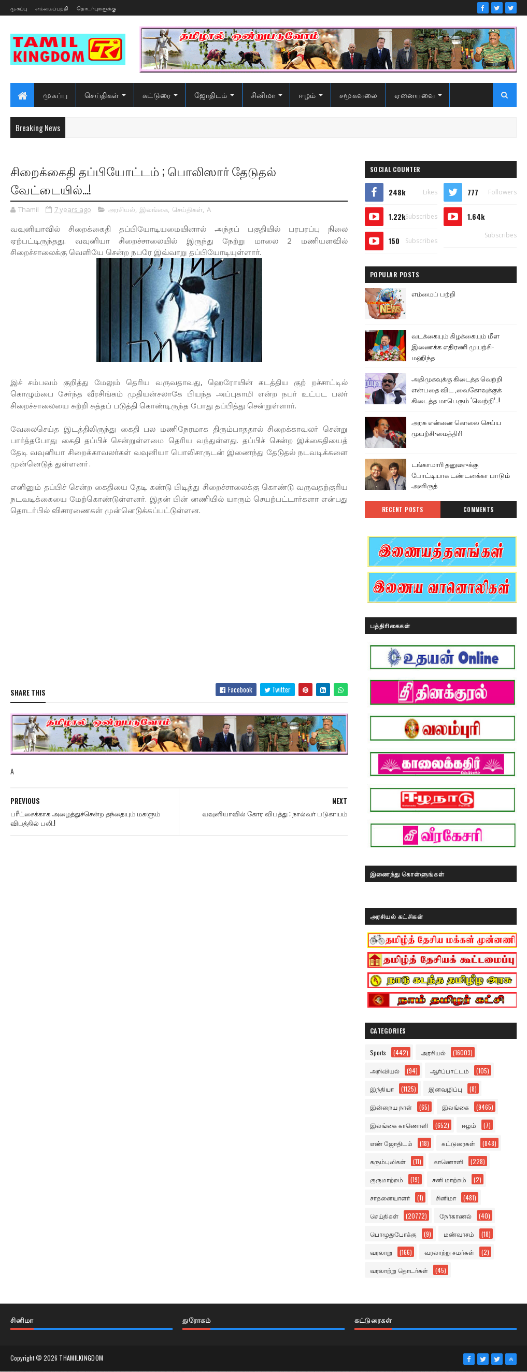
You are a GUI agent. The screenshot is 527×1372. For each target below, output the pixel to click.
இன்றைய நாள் (391, 1106)
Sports (378, 1052)
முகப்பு (18, 8)
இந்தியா (382, 1088)
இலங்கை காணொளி (399, 1125)
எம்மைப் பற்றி (433, 293)
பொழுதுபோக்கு (393, 1233)
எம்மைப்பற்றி (52, 8)
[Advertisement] (179, 600)
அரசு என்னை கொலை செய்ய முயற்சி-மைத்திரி (456, 427)
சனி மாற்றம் (449, 1179)
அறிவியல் (385, 1070)
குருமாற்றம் (386, 1179)
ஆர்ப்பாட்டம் (449, 1070)
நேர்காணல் (455, 1215)
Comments (478, 509)
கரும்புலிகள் (388, 1161)
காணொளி (448, 1161)
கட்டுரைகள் (458, 1143)
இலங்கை (153, 209)
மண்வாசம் (459, 1233)
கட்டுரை (157, 94)
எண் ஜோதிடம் (391, 1143)
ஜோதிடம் (210, 94)
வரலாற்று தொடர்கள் (399, 1270)
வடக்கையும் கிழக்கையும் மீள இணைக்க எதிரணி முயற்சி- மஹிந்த (455, 346)
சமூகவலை (358, 94)
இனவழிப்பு (445, 1088)
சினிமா (263, 94)
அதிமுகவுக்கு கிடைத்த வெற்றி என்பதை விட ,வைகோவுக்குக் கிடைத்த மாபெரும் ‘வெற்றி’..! (456, 389)
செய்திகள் (101, 94)
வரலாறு (381, 1252)
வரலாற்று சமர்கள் (449, 1252)
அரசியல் (121, 209)
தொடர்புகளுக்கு (96, 8)
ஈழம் (307, 94)
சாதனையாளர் (390, 1197)
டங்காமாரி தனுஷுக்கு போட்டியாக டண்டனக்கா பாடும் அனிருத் (460, 475)
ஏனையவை (414, 94)
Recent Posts (402, 509)
